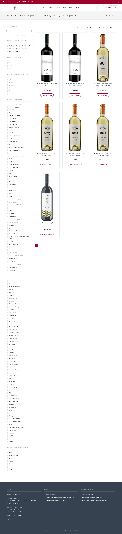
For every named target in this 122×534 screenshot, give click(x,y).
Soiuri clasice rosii (14, 421)
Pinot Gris (12, 384)
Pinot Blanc (12, 381)
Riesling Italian (13, 401)
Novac (11, 378)
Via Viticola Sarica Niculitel (17, 147)
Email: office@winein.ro (14, 515)
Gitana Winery (13, 184)
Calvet (11, 228)
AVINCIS (11, 110)
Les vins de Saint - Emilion (17, 247)
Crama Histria (13, 124)
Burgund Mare (13, 298)
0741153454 (21, 1)
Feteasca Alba (13, 329)
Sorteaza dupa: (78, 27)
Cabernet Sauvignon (15, 307)
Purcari (11, 193)
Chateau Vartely (14, 164)
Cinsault (11, 318)
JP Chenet (12, 241)
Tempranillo (12, 430)
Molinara (11, 352)
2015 (22, 51)
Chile (10, 469)
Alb (10, 63)
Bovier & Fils (12, 225)
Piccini (11, 210)
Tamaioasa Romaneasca (16, 427)
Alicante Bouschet (14, 286)
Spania (11, 464)
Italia (10, 458)
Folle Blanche (13, 338)
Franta (11, 461)
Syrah (10, 424)
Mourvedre (12, 358)
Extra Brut (12, 91)
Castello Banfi (13, 202)
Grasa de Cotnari (14, 341)
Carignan (11, 309)
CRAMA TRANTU (14, 127)
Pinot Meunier (13, 387)
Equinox (11, 179)
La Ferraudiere (13, 244)
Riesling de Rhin (14, 398)
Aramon (11, 292)
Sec (10, 93)
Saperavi (11, 410)
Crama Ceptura (13, 121)
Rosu (10, 68)
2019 (22, 48)
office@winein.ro (9, 1)
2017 (10, 51)
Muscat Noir (12, 361)
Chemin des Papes (14, 234)
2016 (16, 51)
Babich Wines (13, 258)
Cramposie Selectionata (16, 327)
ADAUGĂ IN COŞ (47, 95)
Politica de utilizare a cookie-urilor (92, 497)
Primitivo (11, 393)
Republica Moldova (14, 455)
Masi (10, 208)
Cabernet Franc (13, 304)
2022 (28, 45)
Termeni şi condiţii (87, 494)
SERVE (11, 144)
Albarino (11, 284)
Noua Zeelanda (13, 467)
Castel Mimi (12, 162)
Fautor (11, 182)
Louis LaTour (13, 252)
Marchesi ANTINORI (15, 205)
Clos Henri (12, 261)
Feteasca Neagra (14, 332)
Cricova (11, 170)
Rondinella (12, 404)
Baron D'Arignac (14, 222)
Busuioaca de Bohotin (15, 301)
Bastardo (11, 295)
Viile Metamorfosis (14, 150)
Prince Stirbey (13, 141)
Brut (10, 79)
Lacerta (11, 133)
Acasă (108, 15)
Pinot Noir (12, 390)
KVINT (11, 187)
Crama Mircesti (13, 167)
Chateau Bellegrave (15, 231)
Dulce (10, 88)
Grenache (12, 344)
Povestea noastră (50, 494)
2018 (28, 48)
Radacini (11, 196)
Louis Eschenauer (14, 250)
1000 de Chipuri (14, 107)
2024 (16, 45)
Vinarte (11, 153)
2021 (10, 48)
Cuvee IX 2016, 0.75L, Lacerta (47, 223)
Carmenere (12, 312)
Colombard (12, 321)
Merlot (11, 350)
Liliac (10, 138)
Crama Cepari (13, 118)
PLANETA (12, 213)
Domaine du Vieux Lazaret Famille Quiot (19, 237)
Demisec (11, 85)
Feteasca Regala (14, 335)
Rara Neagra (13, 395)
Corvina (11, 324)
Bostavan (12, 159)
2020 (16, 48)
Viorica (11, 441)
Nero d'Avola (13, 373)
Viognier (11, 439)
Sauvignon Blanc (14, 413)
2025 (10, 45)
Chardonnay (12, 315)
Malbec (11, 347)
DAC (10, 173)
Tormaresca (12, 216)
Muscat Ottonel (13, 364)
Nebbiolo (11, 367)
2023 (22, 45)
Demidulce (12, 82)
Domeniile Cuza (13, 176)
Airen (10, 281)
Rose (10, 65)
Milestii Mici (12, 190)
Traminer (11, 433)
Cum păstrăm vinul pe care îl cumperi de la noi (59, 497)
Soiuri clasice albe (14, 418)
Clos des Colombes (14, 115)
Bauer (11, 113)
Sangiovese (12, 407)
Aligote (11, 289)
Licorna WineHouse (15, 135)
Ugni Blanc (12, 436)
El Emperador (13, 267)
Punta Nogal (12, 270)
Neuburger (12, 375)
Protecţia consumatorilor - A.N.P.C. (55, 500)
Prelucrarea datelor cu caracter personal (94, 500)
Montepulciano (13, 355)
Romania (11, 452)
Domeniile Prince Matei (16, 130)
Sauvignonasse (13, 416)
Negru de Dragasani (15, 370)
